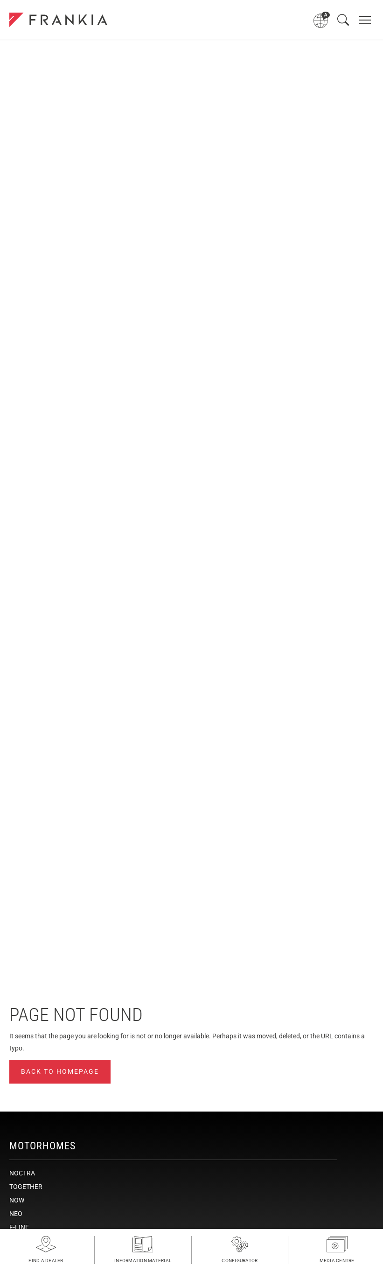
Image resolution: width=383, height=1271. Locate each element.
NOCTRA (22, 1173)
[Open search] (343, 20)
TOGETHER (25, 1186)
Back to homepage (60, 1071)
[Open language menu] (321, 20)
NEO (15, 1213)
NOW (16, 1200)
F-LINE (19, 1227)
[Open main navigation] (365, 20)
